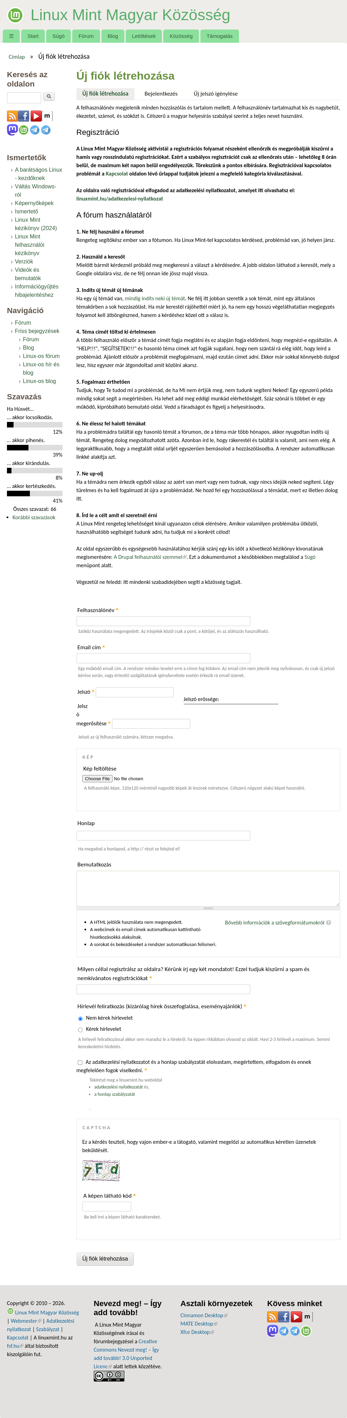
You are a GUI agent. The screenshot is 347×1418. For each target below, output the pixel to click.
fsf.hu (15, 1346)
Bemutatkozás (94, 864)
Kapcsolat (17, 1337)
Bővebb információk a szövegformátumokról (274, 922)
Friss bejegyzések (37, 331)
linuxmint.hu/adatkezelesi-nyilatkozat (119, 198)
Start (33, 36)
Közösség (181, 36)
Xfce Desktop (197, 1332)
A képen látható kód (109, 1195)
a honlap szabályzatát (114, 1094)
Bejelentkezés (160, 93)
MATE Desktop (199, 1323)
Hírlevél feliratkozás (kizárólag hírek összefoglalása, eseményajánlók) (162, 1006)
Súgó (58, 36)
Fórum (86, 36)
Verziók (24, 261)
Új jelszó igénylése (216, 93)
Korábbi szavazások (34, 517)
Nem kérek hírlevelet (109, 1017)
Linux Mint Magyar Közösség (130, 14)
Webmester (26, 1321)
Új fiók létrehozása (108, 92)
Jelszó (85, 691)
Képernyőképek (34, 203)
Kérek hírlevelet (103, 1029)
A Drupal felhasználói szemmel (150, 557)
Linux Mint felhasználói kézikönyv (29, 245)
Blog (113, 36)
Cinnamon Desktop (204, 1315)
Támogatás (220, 36)
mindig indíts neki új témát (155, 298)
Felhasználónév (98, 610)
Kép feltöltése (100, 768)
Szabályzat (47, 1329)
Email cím (91, 647)
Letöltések (144, 36)
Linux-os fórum (41, 356)
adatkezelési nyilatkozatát (118, 1087)
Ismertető (26, 211)
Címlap (17, 56)
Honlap (86, 823)
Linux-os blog (39, 381)
